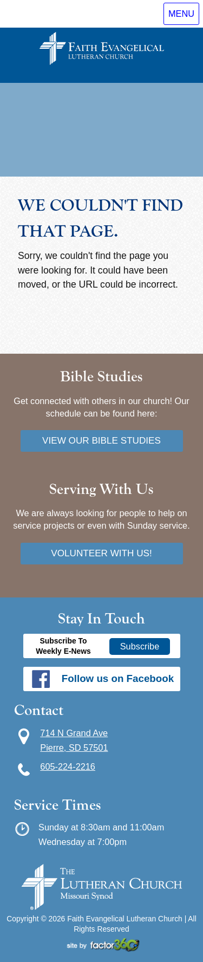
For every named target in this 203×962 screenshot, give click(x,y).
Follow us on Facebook (118, 678)
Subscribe (140, 646)
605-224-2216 (67, 766)
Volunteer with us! (101, 553)
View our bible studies (101, 440)
